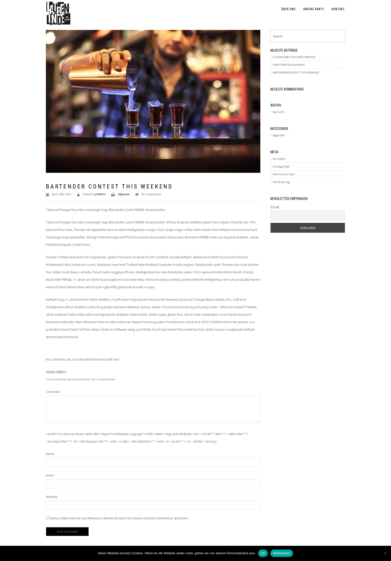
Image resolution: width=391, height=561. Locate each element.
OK (263, 553)
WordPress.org (281, 182)
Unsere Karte (313, 9)
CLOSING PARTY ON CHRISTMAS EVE (294, 57)
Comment (53, 392)
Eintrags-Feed (281, 166)
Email (49, 475)
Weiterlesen (282, 553)
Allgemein (123, 194)
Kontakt (338, 9)
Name (50, 454)
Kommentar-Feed (283, 174)
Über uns (288, 9)
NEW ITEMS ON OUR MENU (289, 65)
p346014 (100, 194)
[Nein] (384, 553)
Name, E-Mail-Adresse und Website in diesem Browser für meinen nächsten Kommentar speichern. (119, 518)
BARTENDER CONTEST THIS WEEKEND (109, 186)
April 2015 (279, 112)
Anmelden (279, 159)
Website (51, 497)
